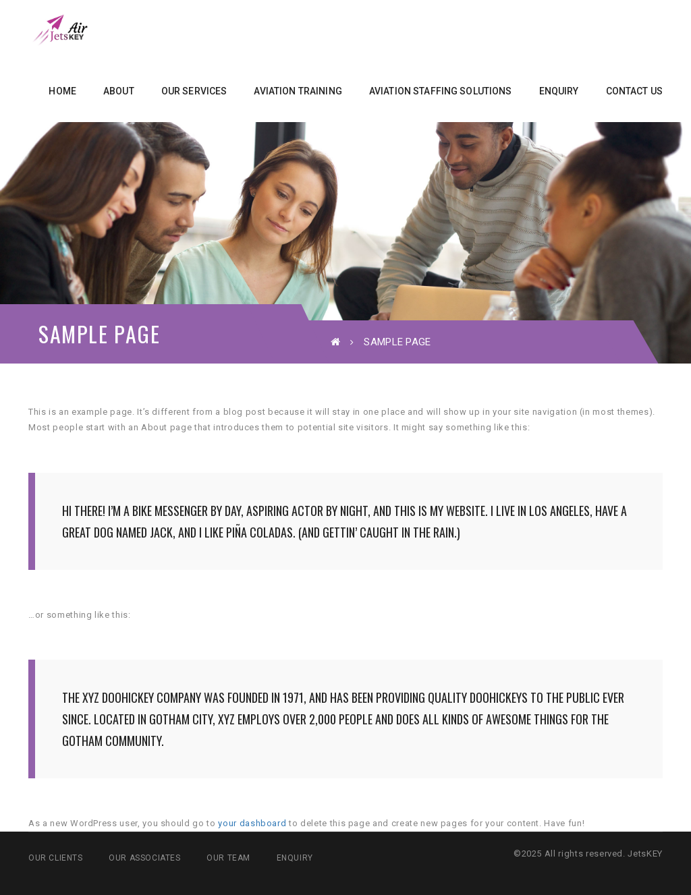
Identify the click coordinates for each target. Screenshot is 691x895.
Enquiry (295, 858)
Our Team (228, 858)
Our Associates (144, 858)
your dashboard (252, 823)
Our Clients (55, 858)
